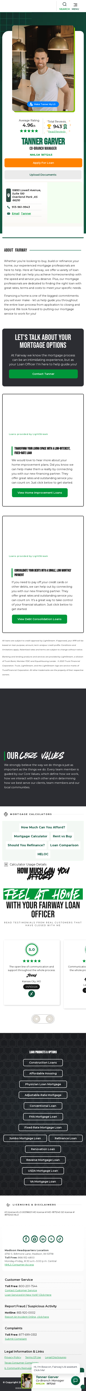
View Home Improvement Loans (40, 492)
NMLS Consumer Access (19, 1264)
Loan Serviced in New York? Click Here (28, 1294)
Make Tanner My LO (45, 104)
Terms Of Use (33, 1357)
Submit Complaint (16, 1338)
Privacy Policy (12, 1357)
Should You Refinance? (26, 845)
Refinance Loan (66, 1138)
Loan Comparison (64, 845)
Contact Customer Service (21, 1290)
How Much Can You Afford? (43, 827)
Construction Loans (43, 1062)
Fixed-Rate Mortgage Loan (43, 1127)
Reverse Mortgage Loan (43, 1160)
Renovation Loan (43, 1149)
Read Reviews (56, 131)
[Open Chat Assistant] (75, 1380)
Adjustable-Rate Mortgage (43, 1095)
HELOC (43, 854)
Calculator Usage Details (28, 864)
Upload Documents (43, 174)
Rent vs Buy (62, 836)
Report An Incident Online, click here (27, 1316)
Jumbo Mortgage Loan (25, 1138)
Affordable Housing (43, 1073)
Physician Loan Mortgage (43, 1084)
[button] (75, 6)
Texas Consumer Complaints (21, 1362)
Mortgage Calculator (30, 836)
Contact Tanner (43, 374)
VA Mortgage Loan (43, 1181)
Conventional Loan (43, 1106)
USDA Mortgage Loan (43, 1170)
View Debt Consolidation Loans (40, 619)
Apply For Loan (43, 162)
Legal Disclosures (55, 1357)
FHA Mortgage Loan (43, 1116)
